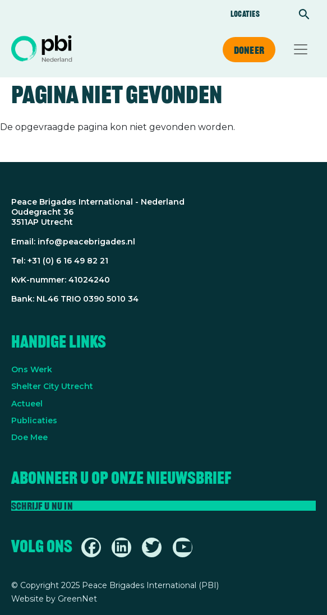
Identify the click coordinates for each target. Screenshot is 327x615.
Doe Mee (29, 437)
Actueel (27, 404)
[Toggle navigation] (300, 49)
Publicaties (34, 420)
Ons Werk (31, 369)
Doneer (249, 50)
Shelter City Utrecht (52, 386)
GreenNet (77, 599)
